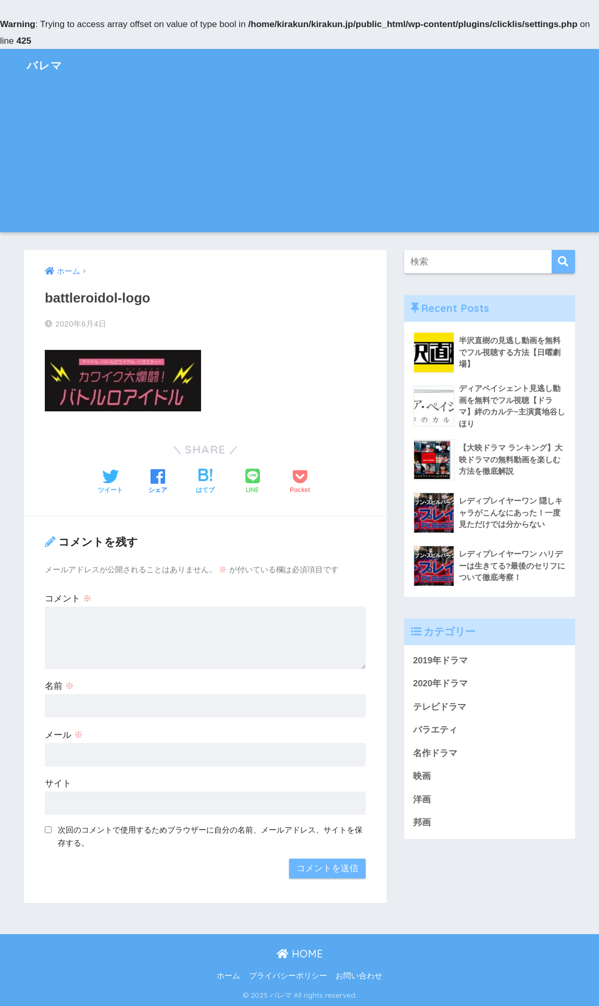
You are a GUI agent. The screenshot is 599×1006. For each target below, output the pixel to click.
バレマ (46, 64)
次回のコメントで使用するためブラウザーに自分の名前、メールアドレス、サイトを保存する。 (210, 836)
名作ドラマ (435, 754)
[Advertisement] (299, 159)
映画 (422, 777)
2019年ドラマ (440, 660)
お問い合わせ (358, 976)
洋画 (422, 801)
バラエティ (435, 730)
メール (64, 735)
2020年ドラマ (440, 684)
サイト (58, 783)
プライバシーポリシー (288, 976)
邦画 (422, 823)
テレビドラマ (439, 707)
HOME (300, 953)
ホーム (228, 976)
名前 (59, 686)
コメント (68, 598)
